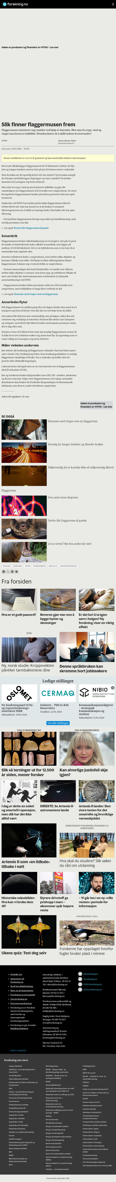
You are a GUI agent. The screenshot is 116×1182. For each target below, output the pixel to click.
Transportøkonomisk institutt (94, 1122)
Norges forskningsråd (54, 1133)
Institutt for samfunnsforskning (21, 1132)
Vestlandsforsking (90, 1155)
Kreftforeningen (15, 1139)
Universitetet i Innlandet (92, 1136)
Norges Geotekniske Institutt (57, 1126)
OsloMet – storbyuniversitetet (57, 1169)
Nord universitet (52, 1119)
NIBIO (11, 1155)
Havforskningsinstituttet (18, 1112)
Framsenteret (14, 1101)
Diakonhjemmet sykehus (18, 1079)
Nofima (48, 1116)
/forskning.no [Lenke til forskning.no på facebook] (90, 979)
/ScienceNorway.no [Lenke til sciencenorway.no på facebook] (92, 989)
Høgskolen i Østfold (16, 1118)
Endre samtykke (18, 1050)
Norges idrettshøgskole (55, 1140)
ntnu (27, 566)
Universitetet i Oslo (90, 1139)
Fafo (10, 1088)
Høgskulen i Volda (16, 1122)
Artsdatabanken (15, 1075)
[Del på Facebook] (4, 572)
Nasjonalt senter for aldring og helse (60, 1094)
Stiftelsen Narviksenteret (92, 1106)
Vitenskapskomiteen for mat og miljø (97, 1165)
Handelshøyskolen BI (17, 1108)
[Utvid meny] (113, 4)
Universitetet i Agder (91, 1129)
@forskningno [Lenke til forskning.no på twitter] (90, 974)
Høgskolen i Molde (16, 1115)
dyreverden (39, 566)
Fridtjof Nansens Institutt (18, 1105)
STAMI (85, 1099)
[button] (112, 687)
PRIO (85, 1069)
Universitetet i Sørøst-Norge (93, 1146)
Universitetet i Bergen (91, 1132)
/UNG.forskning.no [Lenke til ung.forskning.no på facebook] (92, 984)
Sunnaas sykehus (89, 1109)
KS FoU (11, 1136)
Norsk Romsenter (53, 1150)
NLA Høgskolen (52, 1066)
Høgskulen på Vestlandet (18, 1125)
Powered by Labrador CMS (58, 1178)
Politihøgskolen (89, 1066)
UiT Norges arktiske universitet (95, 1125)
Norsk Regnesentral (53, 1147)
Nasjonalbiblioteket (53, 1085)
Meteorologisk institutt (18, 1148)
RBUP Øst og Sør (89, 1073)
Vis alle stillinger (58, 723)
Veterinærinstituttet (90, 1159)
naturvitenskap (68, 566)
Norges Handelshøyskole (55, 1130)
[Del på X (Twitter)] (8, 572)
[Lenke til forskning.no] (55, 3)
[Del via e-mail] (16, 572)
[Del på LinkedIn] (12, 572)
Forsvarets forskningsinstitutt (20, 1098)
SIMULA (86, 1082)
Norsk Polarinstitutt (53, 1143)
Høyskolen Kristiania (17, 1129)
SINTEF (86, 1086)
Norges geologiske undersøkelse (58, 1137)
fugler (6, 566)
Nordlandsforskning (54, 1123)
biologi (53, 566)
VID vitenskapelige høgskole (94, 1162)
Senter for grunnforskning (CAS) (95, 1089)
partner (17, 566)
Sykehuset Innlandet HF (92, 1112)
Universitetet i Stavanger (92, 1142)
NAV (10, 1152)
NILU (11, 1165)
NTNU (48, 1082)
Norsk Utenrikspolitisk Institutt (58, 1154)
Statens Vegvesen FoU (91, 1102)
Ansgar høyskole (15, 1066)
